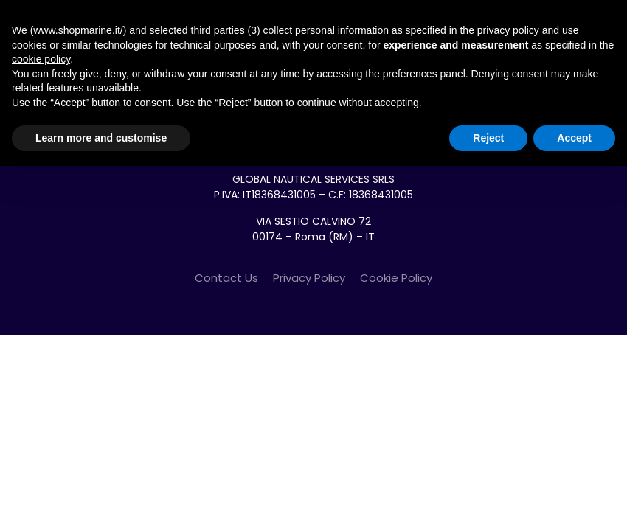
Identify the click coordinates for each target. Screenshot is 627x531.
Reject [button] (488, 138)
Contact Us (226, 277)
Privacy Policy (309, 277)
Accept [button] (574, 138)
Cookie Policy (396, 277)
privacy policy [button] (508, 30)
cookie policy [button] (41, 59)
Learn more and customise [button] (101, 138)
